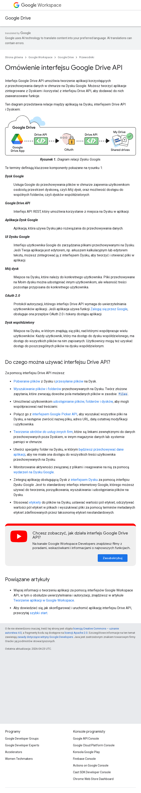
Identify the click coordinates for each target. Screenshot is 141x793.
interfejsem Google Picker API (54, 414)
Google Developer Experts (22, 745)
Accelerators (13, 752)
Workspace (41, 5)
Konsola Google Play (86, 752)
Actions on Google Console (90, 765)
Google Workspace (40, 57)
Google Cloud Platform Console (94, 745)
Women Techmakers (19, 758)
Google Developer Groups (22, 738)
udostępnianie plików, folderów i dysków (83, 402)
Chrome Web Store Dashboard (93, 779)
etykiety (35, 502)
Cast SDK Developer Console (92, 772)
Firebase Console (84, 758)
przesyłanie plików (69, 381)
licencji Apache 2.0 (76, 632)
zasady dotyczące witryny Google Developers (45, 637)
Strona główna (14, 57)
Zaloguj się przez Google (109, 309)
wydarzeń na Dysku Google (34, 472)
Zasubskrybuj (112, 558)
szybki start (38, 613)
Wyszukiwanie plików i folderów (37, 389)
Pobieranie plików (27, 381)
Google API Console (86, 738)
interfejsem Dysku (84, 480)
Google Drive (18, 18)
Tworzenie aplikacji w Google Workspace (44, 600)
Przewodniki (86, 57)
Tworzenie (43, 432)
